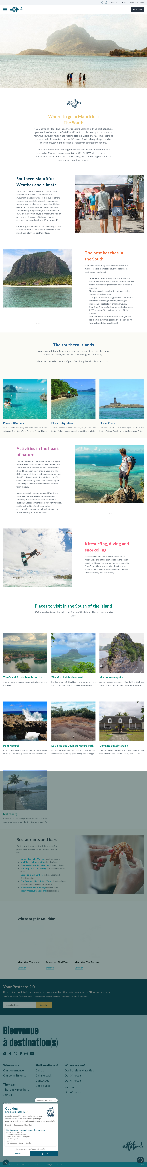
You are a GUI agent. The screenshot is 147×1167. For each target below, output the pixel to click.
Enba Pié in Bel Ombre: (32, 874)
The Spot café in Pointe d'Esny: (36, 881)
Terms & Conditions (24, 1164)
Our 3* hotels (74, 1075)
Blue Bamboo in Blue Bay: (33, 887)
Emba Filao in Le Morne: (32, 858)
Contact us (114, 2)
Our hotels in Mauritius (80, 1070)
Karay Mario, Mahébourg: (33, 890)
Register (43, 1004)
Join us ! (8, 1094)
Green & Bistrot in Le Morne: (35, 865)
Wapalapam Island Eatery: (33, 868)
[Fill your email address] (19, 1004)
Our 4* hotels (74, 1080)
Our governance (13, 1070)
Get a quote (133, 2)
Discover (22, 967)
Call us (123, 2)
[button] (36, 323)
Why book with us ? (54, 1164)
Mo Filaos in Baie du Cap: (33, 862)
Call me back (44, 1075)
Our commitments (15, 1075)
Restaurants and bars (37, 839)
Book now (137, 9)
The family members (16, 1089)
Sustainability (39, 1164)
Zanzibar (71, 1086)
